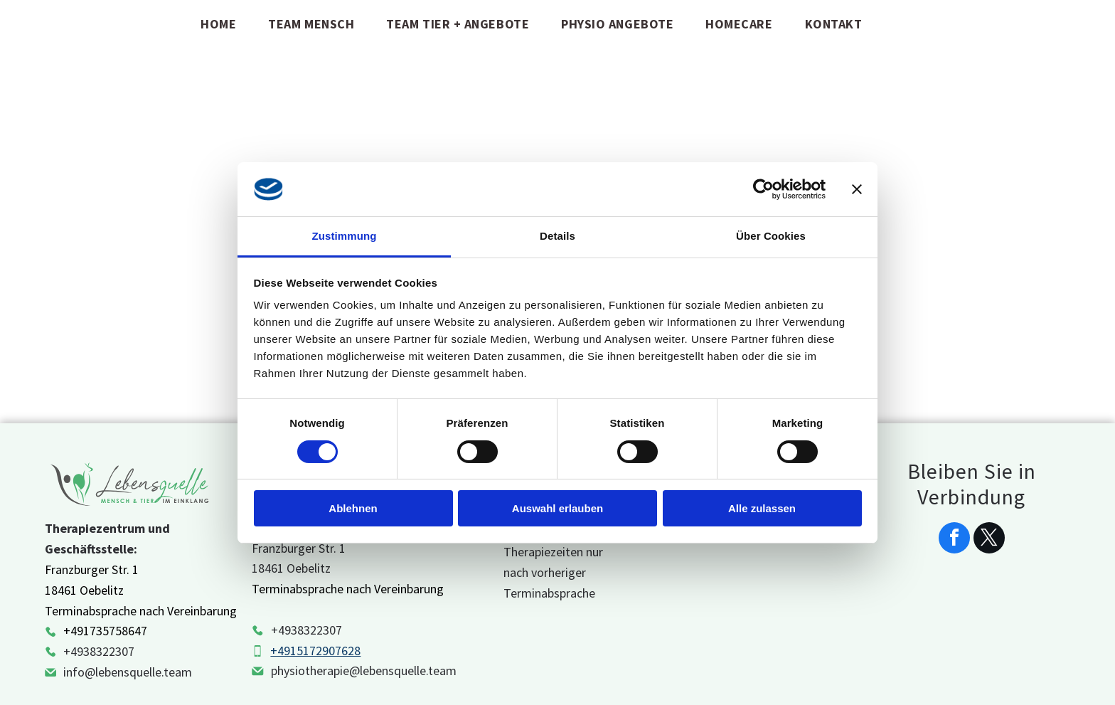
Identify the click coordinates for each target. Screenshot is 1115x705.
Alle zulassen (762, 508)
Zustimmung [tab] (344, 236)
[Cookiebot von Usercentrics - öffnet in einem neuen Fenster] (763, 189)
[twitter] (989, 539)
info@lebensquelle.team (127, 672)
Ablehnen (353, 508)
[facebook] (954, 539)
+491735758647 (105, 630)
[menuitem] (223, 24)
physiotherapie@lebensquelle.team (364, 670)
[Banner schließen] (857, 189)
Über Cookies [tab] (771, 236)
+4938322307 (98, 651)
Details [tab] (557, 236)
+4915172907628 (315, 650)
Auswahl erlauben (557, 508)
